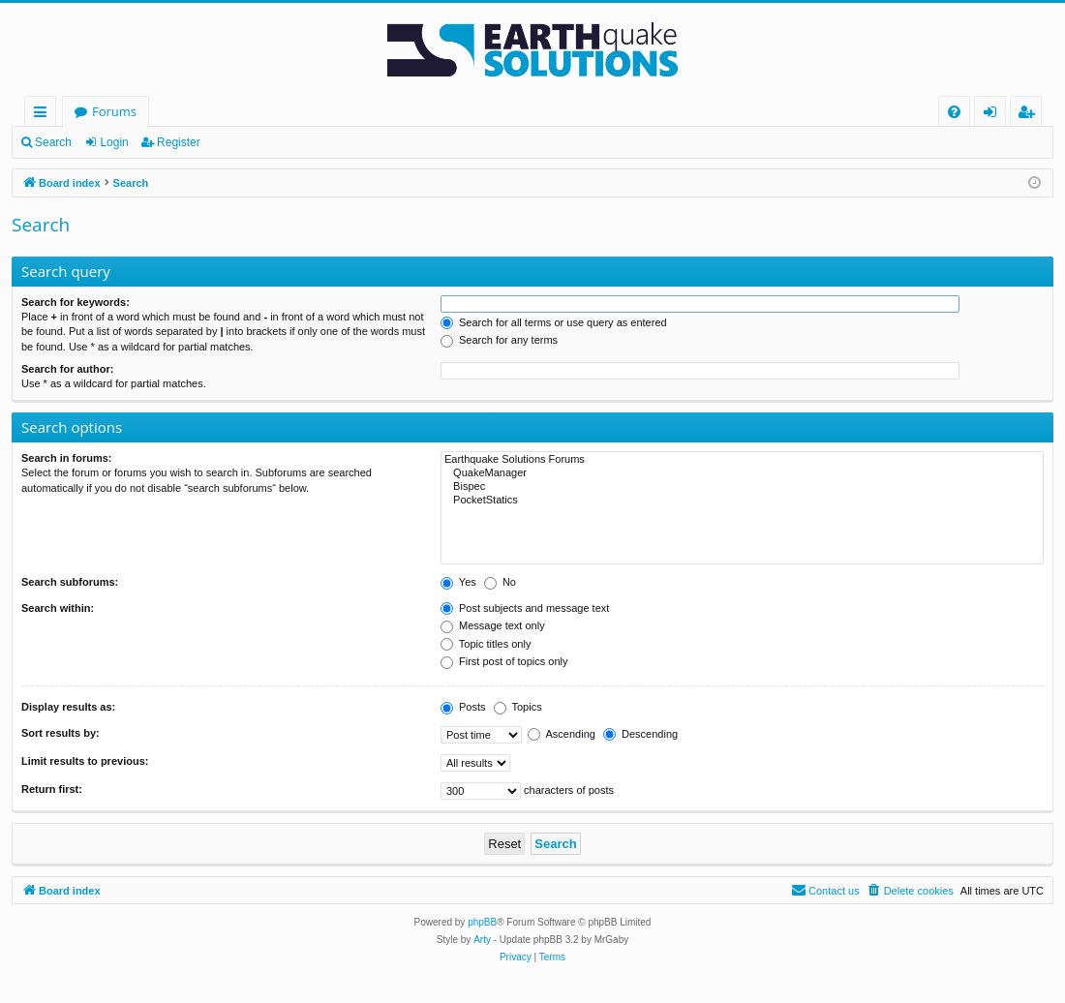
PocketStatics (742, 500)
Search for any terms (499, 340)
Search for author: (67, 369)
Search (53, 142)
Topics (518, 707)
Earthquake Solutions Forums (742, 460)
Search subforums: (69, 582)
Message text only (493, 625)
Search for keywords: (75, 302)
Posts (463, 707)
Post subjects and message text (525, 608)
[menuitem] (954, 112)
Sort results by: (60, 733)
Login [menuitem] (994, 115)
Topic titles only (486, 644)
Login (114, 142)
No (500, 582)
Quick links (44, 115)
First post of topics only (504, 661)
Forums (114, 111)
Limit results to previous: (84, 761)
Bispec (742, 487)
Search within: (57, 608)
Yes (458, 582)
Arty (482, 939)
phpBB (482, 922)
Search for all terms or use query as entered (554, 322)
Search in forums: (66, 458)
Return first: (51, 789)
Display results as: (68, 707)
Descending (640, 734)
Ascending (561, 734)
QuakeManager (742, 473)
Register (178, 142)
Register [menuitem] (1030, 115)
